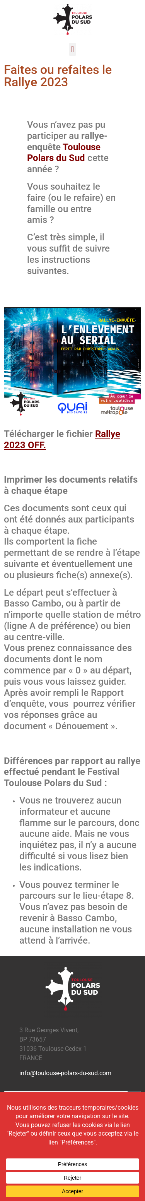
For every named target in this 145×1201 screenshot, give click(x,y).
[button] (72, 49)
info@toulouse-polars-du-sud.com (65, 1073)
